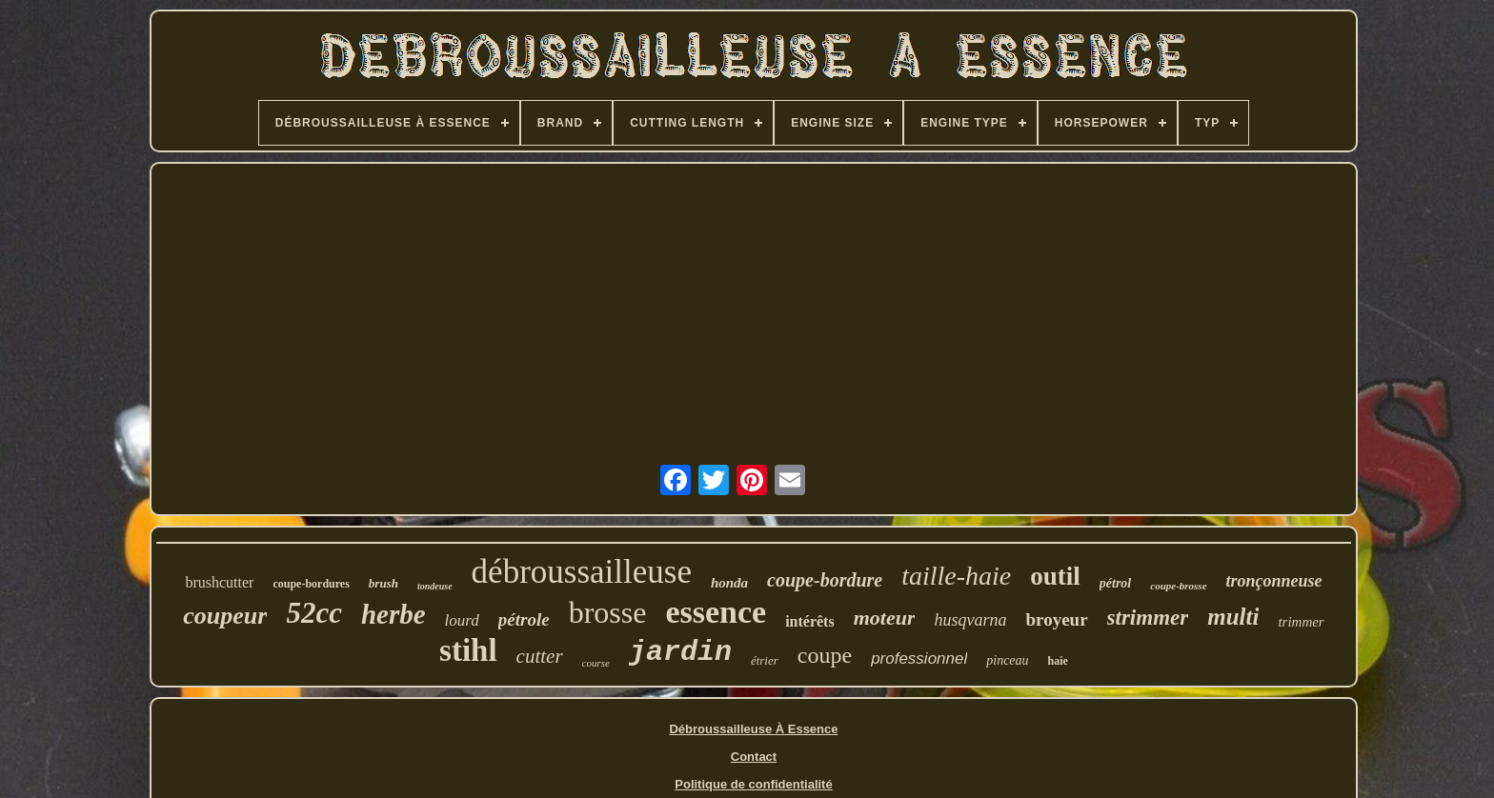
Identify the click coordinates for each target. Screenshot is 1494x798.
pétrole (524, 619)
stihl (468, 650)
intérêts (810, 621)
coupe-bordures (311, 583)
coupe (824, 655)
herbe (393, 614)
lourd (462, 620)
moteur (885, 617)
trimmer (1300, 621)
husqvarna (970, 619)
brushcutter (219, 582)
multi (1233, 616)
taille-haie (956, 575)
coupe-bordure (824, 579)
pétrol (1115, 583)
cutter (539, 656)
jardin (680, 652)
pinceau (1007, 660)
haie (1058, 661)
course (596, 662)
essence (715, 611)
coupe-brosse (1178, 585)
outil (1055, 576)
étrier (764, 660)
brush (383, 583)
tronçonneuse (1274, 580)
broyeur (1056, 619)
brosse (608, 612)
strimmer (1148, 617)
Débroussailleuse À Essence (753, 729)
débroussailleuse (582, 571)
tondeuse (435, 586)
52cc (314, 612)
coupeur (225, 615)
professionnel (919, 658)
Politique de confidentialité (753, 784)
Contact (754, 756)
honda (729, 582)
